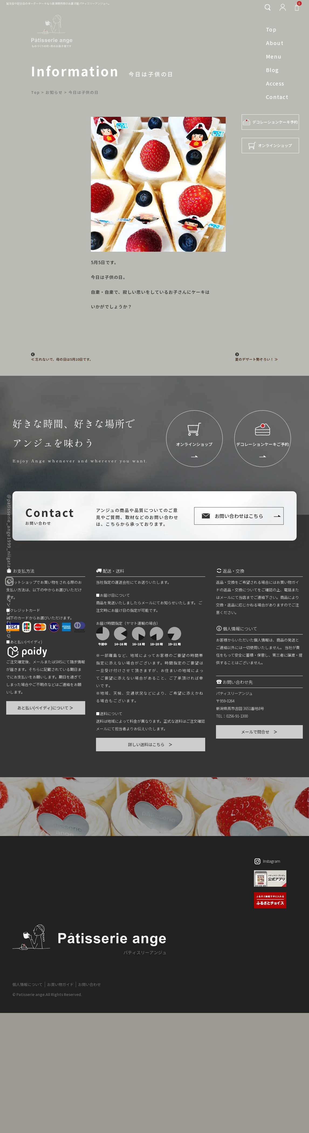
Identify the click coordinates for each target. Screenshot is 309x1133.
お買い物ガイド (60, 984)
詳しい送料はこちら (150, 744)
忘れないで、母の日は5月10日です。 (64, 359)
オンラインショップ (270, 145)
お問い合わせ (89, 984)
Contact (277, 97)
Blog (272, 70)
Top (271, 29)
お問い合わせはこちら (239, 515)
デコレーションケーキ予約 (270, 122)
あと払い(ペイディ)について (45, 708)
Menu (274, 56)
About (274, 43)
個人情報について (27, 984)
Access (275, 83)
